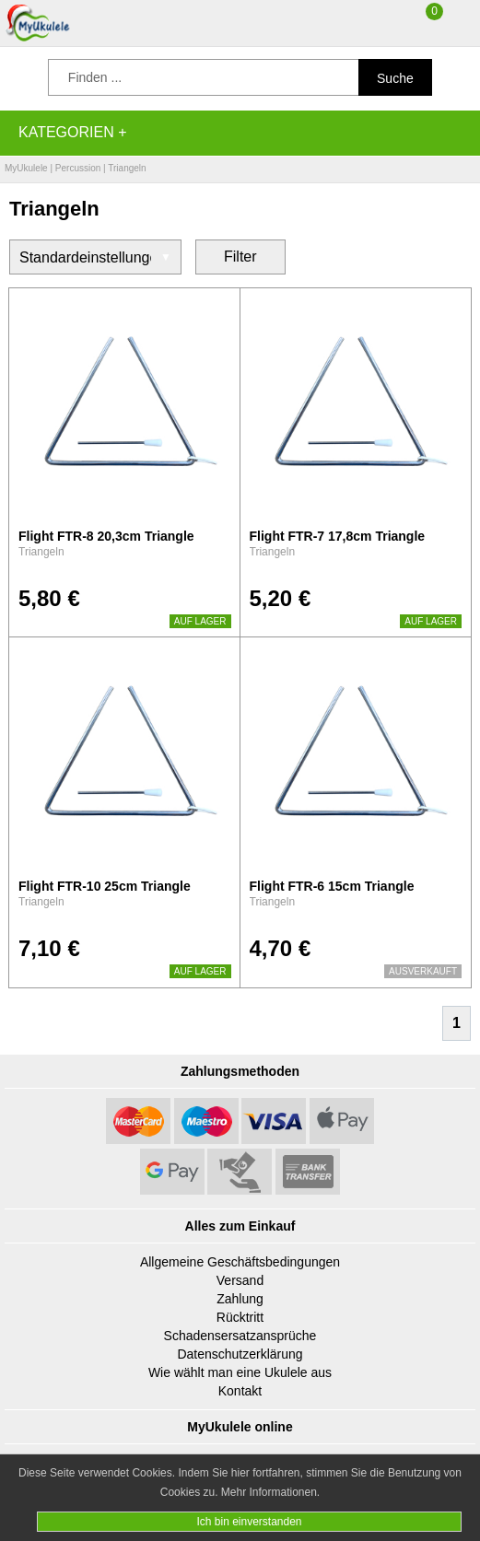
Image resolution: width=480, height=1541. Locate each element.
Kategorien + (72, 132)
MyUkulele (26, 168)
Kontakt (240, 1390)
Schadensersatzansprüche (240, 1335)
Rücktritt (240, 1317)
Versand (240, 1280)
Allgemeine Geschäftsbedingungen (240, 1262)
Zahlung (240, 1298)
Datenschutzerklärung (239, 1354)
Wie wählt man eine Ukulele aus (240, 1372)
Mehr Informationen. (270, 1492)
